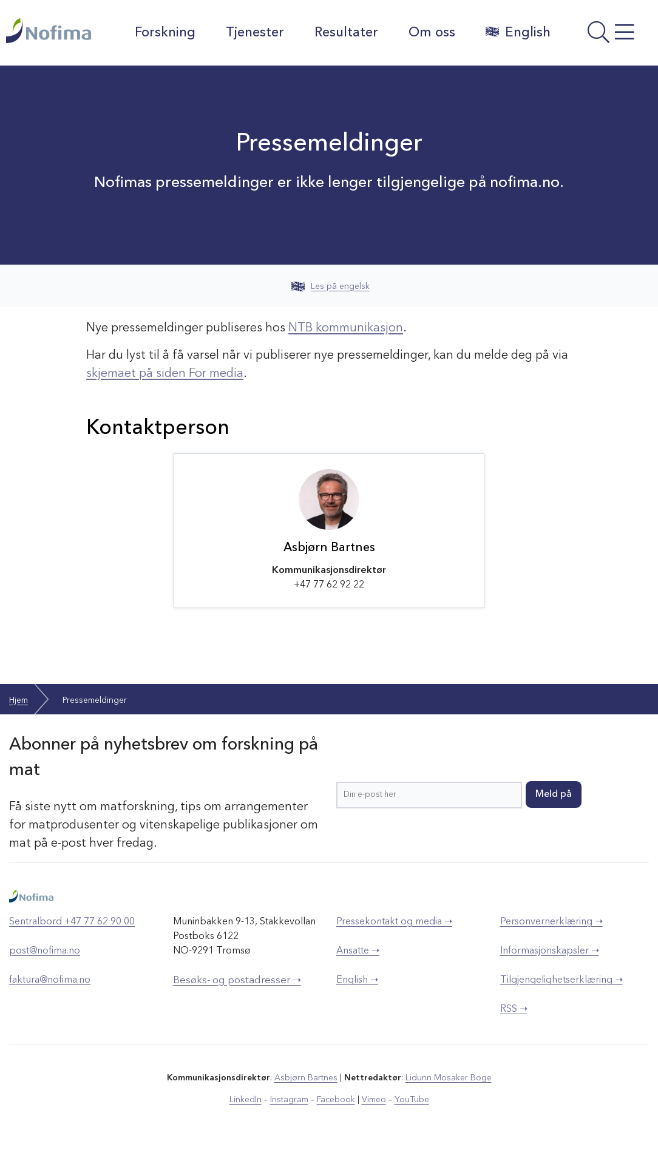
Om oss (432, 32)
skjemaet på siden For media (164, 374)
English (518, 32)
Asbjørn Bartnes (305, 1078)
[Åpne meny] (607, 36)
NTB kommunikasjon (345, 328)
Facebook (336, 1100)
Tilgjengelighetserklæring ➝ (561, 980)
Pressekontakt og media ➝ (394, 922)
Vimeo (374, 1100)
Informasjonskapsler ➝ (549, 951)
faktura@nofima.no (49, 980)
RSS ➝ (513, 1009)
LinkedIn (245, 1100)
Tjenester (255, 32)
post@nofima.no (44, 951)
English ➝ (357, 980)
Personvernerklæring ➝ (551, 922)
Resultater (346, 32)
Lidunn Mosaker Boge (448, 1078)
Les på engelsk (330, 286)
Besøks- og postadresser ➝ (237, 980)
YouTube (412, 1100)
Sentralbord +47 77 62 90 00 (72, 922)
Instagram (289, 1100)
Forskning (165, 32)
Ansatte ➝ (357, 951)
